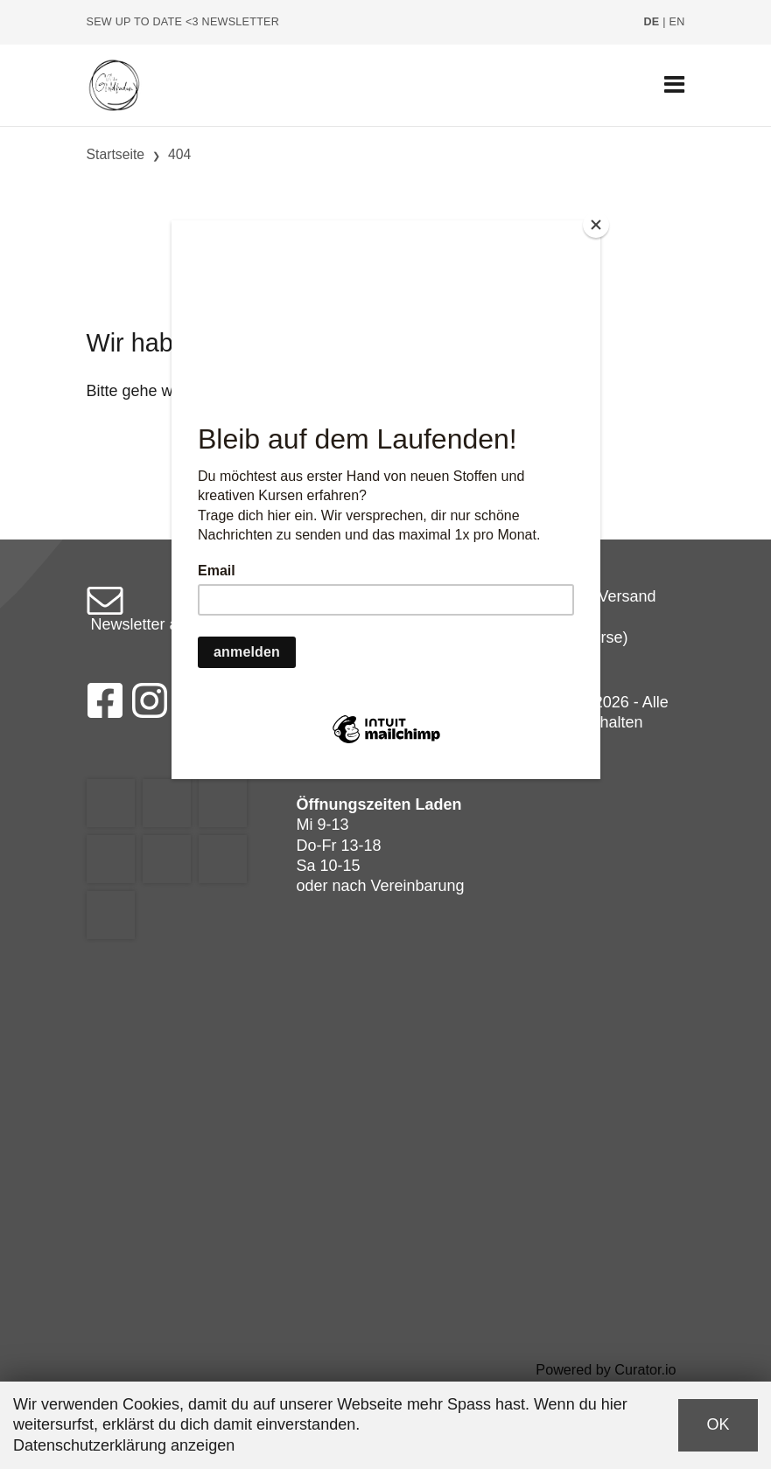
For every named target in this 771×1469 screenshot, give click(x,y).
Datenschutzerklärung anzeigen (124, 1445)
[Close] (596, 225)
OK (717, 1424)
